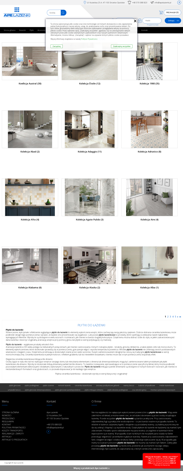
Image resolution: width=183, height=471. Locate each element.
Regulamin (8, 421)
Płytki (32, 30)
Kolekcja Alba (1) (149, 287)
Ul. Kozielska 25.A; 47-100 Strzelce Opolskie (106, 2)
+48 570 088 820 (139, 2)
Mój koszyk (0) (172, 12)
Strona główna (9, 30)
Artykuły (6, 436)
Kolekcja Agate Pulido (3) (89, 219)
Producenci (8, 418)
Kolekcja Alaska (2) (89, 287)
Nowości (22, 30)
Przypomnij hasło (152, 25)
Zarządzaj (57, 46)
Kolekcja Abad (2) (30, 151)
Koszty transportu (12, 430)
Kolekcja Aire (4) (149, 219)
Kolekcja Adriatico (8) (149, 151)
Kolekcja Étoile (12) (89, 83)
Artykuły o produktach (14, 439)
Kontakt (144, 30)
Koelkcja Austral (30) (30, 83)
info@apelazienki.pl (163, 2)
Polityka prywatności (14, 427)
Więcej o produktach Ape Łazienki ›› (91, 468)
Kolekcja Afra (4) (30, 219)
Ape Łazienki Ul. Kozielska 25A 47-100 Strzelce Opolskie (58, 415)
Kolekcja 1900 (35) (149, 83)
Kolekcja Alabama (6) (30, 287)
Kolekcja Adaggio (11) (90, 151)
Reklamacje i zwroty (13, 433)
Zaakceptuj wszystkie (121, 46)
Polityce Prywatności (89, 39)
